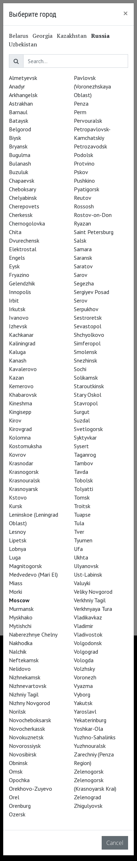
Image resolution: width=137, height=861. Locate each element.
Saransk (83, 257)
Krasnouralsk (24, 480)
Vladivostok (88, 634)
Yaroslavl (85, 711)
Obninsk (18, 762)
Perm (80, 112)
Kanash (17, 360)
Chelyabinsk (23, 197)
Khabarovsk (23, 394)
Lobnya (17, 548)
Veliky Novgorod (93, 591)
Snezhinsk (85, 360)
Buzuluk (18, 172)
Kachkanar (21, 334)
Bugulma (19, 154)
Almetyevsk (23, 77)
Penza (81, 103)
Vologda (83, 660)
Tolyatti (83, 488)
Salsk (80, 240)
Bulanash (20, 163)
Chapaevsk (21, 180)
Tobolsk (83, 480)
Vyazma (83, 685)
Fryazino (19, 274)
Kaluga (17, 351)
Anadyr (17, 86)
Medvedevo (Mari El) (33, 574)
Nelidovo (20, 668)
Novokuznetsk (26, 737)
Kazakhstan (72, 36)
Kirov (15, 420)
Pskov (81, 172)
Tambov (83, 463)
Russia (100, 36)
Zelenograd (87, 797)
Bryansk (18, 146)
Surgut (82, 411)
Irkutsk (17, 309)
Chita (15, 231)
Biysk (15, 137)
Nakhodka (20, 643)
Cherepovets (24, 206)
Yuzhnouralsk (90, 745)
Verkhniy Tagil (90, 600)
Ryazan (82, 223)
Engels (17, 257)
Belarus (18, 36)
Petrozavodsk (90, 146)
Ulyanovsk (86, 565)
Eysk (14, 266)
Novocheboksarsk (30, 720)
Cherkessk (20, 214)
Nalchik (17, 651)
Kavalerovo (23, 369)
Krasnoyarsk (23, 488)
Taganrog (85, 454)
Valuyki (82, 583)
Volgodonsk (88, 643)
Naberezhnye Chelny (33, 634)
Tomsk (82, 497)
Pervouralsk (88, 120)
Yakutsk (83, 702)
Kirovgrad (20, 428)
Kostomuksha (25, 446)
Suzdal (82, 420)
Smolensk (85, 351)
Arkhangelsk (23, 94)
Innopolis (20, 291)
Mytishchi (20, 625)
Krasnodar (21, 463)
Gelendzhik (22, 283)
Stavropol (86, 403)
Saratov (83, 266)
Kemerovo (21, 386)
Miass (15, 583)
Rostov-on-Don (93, 214)
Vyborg (82, 694)
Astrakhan (21, 103)
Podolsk (83, 154)
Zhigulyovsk (88, 805)
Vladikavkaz (88, 617)
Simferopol (87, 343)
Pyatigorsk (86, 189)
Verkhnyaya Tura (93, 608)
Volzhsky (84, 668)
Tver (79, 531)
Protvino (84, 163)
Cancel (114, 843)
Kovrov (17, 454)
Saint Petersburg (93, 231)
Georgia (42, 36)
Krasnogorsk (24, 471)
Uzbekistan (23, 44)
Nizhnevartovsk (27, 685)
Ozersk (17, 814)
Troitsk (82, 506)
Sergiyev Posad (91, 291)
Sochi (80, 369)
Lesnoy (17, 531)
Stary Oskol (87, 394)
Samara (83, 249)
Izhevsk (18, 326)
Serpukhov (86, 309)
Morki (15, 591)
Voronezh (85, 677)
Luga (15, 557)
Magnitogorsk (25, 565)
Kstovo (18, 497)
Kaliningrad (22, 343)
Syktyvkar (85, 437)
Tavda (81, 471)
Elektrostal (22, 249)
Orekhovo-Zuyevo (30, 788)
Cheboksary (22, 189)
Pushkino (84, 180)
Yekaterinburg (90, 720)
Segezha (84, 283)
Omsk (15, 771)
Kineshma (20, 403)
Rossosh (84, 206)
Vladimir (83, 625)
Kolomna (20, 437)
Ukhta (81, 557)
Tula (79, 523)
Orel (14, 797)
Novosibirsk (22, 754)
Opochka (19, 780)
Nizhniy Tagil (24, 694)
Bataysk (18, 120)
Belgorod (20, 129)
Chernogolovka (27, 223)
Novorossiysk (25, 745)
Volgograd (86, 651)
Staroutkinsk (89, 386)
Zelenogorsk (88, 771)
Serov (80, 300)
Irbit (14, 300)
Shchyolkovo (89, 334)
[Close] (125, 13)
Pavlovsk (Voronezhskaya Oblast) (92, 86)
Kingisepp (20, 411)
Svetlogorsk (88, 428)
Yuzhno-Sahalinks (95, 737)
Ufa (78, 548)
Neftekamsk (24, 660)
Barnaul (18, 112)
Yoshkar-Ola (88, 728)
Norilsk (17, 711)
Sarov (80, 274)
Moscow (19, 600)
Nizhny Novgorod (29, 702)
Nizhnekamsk (24, 677)
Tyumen (83, 540)
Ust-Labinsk (88, 574)
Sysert (81, 446)
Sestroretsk (88, 317)
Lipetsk (17, 540)
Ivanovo (19, 317)
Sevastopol (87, 326)
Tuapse (82, 514)
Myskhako (20, 617)
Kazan (16, 377)
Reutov (82, 197)
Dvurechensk (24, 240)
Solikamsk (86, 377)
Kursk (15, 506)
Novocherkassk (27, 728)
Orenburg (20, 805)
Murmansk (21, 608)
